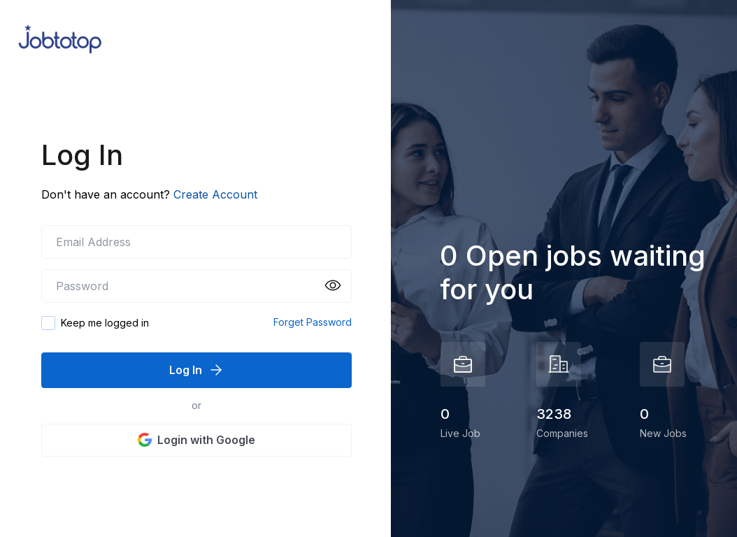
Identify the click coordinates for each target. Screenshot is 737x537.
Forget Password (312, 322)
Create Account (215, 194)
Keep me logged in (105, 323)
